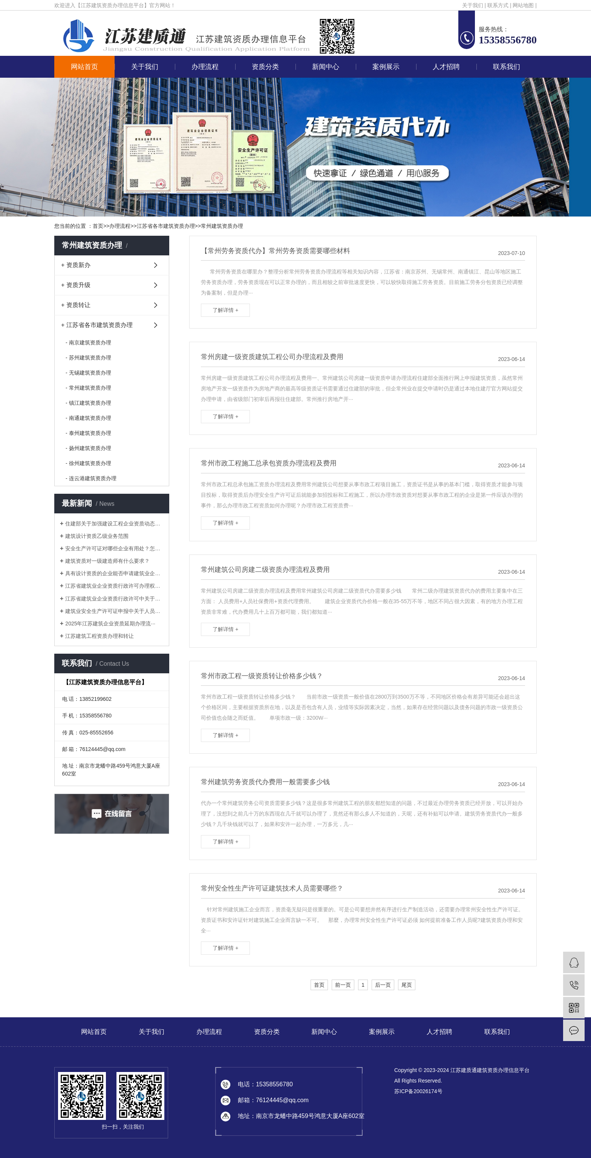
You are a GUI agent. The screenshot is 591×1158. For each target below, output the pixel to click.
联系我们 (506, 67)
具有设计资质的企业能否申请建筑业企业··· (114, 573)
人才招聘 (446, 67)
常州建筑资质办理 (222, 226)
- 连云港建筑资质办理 (91, 478)
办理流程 (205, 67)
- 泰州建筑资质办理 (88, 433)
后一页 (383, 985)
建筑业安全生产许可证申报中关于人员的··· (114, 611)
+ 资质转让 (75, 305)
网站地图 (523, 5)
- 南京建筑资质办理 (88, 342)
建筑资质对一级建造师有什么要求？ (107, 561)
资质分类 (265, 67)
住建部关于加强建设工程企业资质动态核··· (114, 524)
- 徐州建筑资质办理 (88, 463)
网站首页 (84, 67)
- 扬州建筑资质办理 (88, 448)
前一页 (343, 985)
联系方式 (497, 5)
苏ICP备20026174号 (418, 1091)
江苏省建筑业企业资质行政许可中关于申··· (114, 599)
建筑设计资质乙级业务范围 (97, 536)
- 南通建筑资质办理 (88, 418)
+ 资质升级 (75, 285)
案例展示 (386, 67)
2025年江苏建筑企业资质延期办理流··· (110, 623)
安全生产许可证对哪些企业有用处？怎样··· (114, 548)
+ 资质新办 (75, 265)
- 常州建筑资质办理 (88, 388)
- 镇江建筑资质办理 (88, 403)
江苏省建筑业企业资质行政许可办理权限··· (114, 586)
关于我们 (472, 5)
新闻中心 (325, 67)
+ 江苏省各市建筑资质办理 (97, 325)
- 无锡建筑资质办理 (88, 373)
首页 (98, 226)
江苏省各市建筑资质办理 (166, 226)
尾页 (406, 985)
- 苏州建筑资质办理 (88, 358)
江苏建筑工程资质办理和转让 (99, 636)
